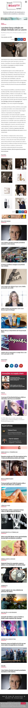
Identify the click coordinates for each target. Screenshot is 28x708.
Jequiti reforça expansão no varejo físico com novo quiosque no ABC (14, 353)
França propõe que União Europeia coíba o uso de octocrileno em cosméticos (13, 483)
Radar (2, 23)
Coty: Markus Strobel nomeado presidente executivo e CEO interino (13, 243)
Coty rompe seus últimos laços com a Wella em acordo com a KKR (13, 287)
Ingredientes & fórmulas (9, 532)
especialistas (7, 426)
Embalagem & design (8, 559)
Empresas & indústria (8, 639)
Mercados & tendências (9, 452)
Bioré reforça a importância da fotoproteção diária (13, 331)
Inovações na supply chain (13, 373)
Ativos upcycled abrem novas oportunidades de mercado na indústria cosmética (14, 537)
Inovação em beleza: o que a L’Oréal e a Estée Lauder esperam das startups (12, 617)
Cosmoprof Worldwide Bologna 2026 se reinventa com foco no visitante (13, 397)
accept (23, 703)
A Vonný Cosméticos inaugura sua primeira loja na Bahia (13, 265)
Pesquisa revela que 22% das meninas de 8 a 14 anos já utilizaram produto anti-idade (14, 457)
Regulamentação (7, 478)
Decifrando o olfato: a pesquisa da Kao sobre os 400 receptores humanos (12, 510)
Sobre (3, 696)
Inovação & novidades (9, 612)
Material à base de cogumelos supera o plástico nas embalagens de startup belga (13, 564)
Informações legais (18, 697)
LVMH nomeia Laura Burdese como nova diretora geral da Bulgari (12, 309)
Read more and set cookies (19, 706)
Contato (10, 696)
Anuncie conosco (19, 696)
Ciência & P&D (5, 505)
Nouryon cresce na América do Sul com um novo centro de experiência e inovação (13, 644)
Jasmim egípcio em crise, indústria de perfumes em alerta (12, 590)
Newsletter (8, 697)
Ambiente (4, 585)
